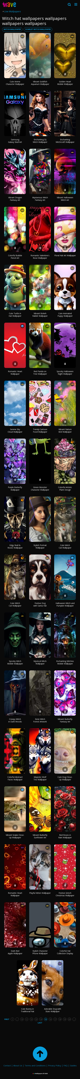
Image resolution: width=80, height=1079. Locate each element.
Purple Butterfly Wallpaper (15, 488)
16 (50, 1019)
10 (22, 1019)
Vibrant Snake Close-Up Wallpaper (15, 836)
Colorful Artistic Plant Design (65, 488)
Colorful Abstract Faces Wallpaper (15, 778)
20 (69, 1019)
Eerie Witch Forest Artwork (40, 720)
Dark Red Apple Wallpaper (15, 952)
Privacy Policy (54, 1065)
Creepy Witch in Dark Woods (15, 720)
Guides (73, 1065)
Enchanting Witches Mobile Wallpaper (65, 662)
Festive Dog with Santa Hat (40, 604)
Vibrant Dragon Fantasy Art (15, 198)
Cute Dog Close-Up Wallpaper (65, 778)
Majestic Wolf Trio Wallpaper (40, 778)
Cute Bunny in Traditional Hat (27, 1010)
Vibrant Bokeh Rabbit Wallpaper (40, 314)
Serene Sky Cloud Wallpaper (15, 430)
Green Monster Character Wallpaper (40, 488)
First (6, 1019)
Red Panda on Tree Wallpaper (40, 372)
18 (60, 1019)
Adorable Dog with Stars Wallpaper (52, 1010)
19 (65, 1019)
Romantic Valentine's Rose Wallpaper (40, 256)
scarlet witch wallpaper (38, 29)
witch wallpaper (12, 29)
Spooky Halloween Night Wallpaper (65, 372)
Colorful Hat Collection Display (65, 952)
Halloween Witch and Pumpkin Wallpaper (65, 604)
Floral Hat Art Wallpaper (65, 255)
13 (36, 1019)
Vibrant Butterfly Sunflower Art (40, 836)
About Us (17, 1065)
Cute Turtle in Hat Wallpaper (15, 314)
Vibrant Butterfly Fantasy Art (65, 720)
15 (46, 1019)
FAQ (66, 1065)
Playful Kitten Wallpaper (40, 893)
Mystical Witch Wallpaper (40, 662)
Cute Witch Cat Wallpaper (65, 546)
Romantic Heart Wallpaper (15, 372)
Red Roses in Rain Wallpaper (65, 836)
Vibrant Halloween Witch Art (65, 198)
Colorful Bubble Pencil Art (15, 256)
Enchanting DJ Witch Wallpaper (40, 140)
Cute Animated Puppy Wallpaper (65, 314)
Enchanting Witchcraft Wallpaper (65, 140)
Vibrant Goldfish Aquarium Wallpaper (40, 82)
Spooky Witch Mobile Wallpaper (15, 662)
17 (55, 1019)
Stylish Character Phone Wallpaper (40, 952)
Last (40, 1022)
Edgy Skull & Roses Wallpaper (15, 546)
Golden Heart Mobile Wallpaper (65, 82)
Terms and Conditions (35, 1065)
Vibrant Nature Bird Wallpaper (65, 430)
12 (31, 1019)
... (17, 1019)
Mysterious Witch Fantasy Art (40, 198)
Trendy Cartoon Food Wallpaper (40, 430)
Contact (7, 1065)
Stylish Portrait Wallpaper (40, 546)
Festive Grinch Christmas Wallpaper (65, 894)
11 (27, 1019)
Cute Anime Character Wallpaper (15, 82)
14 (41, 1019)
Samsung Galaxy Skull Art (15, 140)
